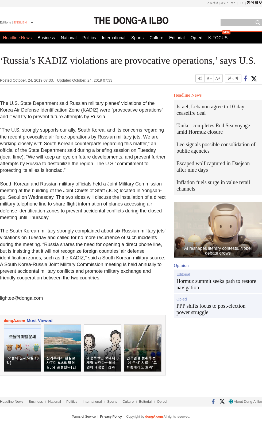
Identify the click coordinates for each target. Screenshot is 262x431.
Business (46, 37)
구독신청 (212, 3)
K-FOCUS (218, 37)
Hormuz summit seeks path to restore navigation (216, 284)
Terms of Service (84, 416)
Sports (137, 37)
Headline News (17, 37)
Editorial (177, 37)
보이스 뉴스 (228, 3)
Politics (89, 37)
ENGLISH (20, 22)
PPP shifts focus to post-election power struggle (210, 309)
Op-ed (196, 37)
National (69, 37)
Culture (156, 37)
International (113, 37)
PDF (241, 3)
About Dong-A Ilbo (245, 402)
